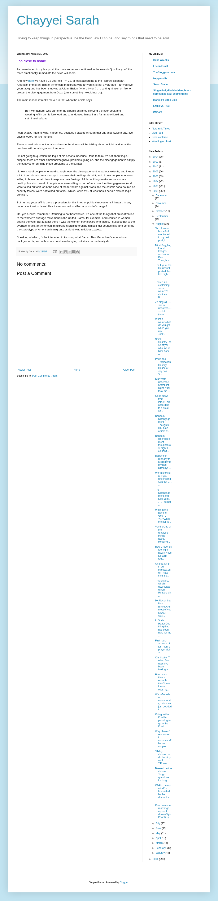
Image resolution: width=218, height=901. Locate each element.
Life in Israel (160, 66)
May (158, 833)
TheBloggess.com (164, 72)
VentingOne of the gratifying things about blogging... (163, 534)
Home (77, 369)
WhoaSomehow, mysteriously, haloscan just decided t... (163, 702)
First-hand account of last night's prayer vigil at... (162, 646)
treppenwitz (160, 78)
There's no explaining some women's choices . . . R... (163, 290)
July (158, 823)
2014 (156, 156)
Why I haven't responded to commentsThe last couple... (163, 739)
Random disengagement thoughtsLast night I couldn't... (163, 443)
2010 (156, 166)
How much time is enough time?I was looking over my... (162, 682)
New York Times (161, 128)
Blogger (124, 882)
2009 (156, 171)
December (161, 195)
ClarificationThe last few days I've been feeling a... (163, 663)
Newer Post (24, 369)
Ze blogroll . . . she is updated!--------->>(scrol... (163, 308)
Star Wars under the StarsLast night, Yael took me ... (162, 385)
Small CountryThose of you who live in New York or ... (163, 347)
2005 (156, 191)
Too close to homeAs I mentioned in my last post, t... (162, 234)
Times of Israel (160, 137)
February (161, 848)
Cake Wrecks (161, 60)
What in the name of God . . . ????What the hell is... (163, 516)
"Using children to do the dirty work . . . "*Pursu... (163, 757)
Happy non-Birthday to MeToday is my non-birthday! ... (163, 461)
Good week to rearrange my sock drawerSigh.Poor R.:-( (163, 811)
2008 (156, 176)
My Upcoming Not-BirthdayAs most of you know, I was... (163, 608)
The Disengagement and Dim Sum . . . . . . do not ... (163, 497)
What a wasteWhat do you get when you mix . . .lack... (163, 327)
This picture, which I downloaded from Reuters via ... (163, 588)
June (159, 828)
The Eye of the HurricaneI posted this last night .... (163, 271)
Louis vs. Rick (161, 106)
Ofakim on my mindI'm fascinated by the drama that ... (163, 793)
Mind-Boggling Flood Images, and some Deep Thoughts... (163, 253)
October (160, 211)
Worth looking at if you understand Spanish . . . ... (163, 478)
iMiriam (157, 112)
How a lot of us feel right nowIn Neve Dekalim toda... (163, 552)
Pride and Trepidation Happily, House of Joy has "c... (163, 367)
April (158, 838)
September (162, 216)
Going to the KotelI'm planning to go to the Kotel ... (163, 720)
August (160, 223)
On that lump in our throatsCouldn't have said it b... (163, 569)
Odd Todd (157, 132)
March (160, 843)
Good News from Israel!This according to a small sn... (162, 403)
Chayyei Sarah (58, 20)
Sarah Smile (160, 84)
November (161, 203)
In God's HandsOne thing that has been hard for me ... (163, 628)
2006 (156, 186)
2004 (156, 859)
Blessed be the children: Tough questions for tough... (163, 774)
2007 (156, 181)
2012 (156, 161)
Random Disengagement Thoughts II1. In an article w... (162, 424)
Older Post (129, 369)
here (31, 80)
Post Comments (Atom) (45, 375)
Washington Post (161, 141)
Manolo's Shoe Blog (165, 99)
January (160, 852)
